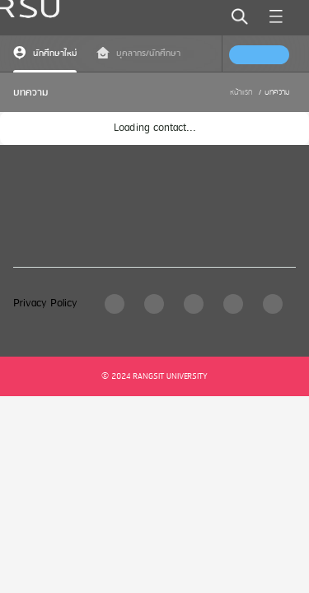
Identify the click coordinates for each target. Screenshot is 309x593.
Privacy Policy (45, 303)
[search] (239, 16)
